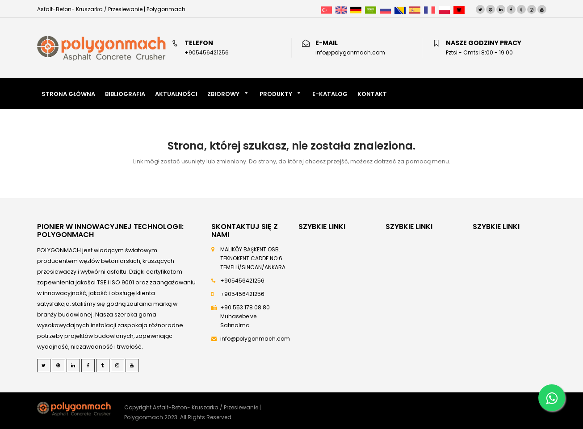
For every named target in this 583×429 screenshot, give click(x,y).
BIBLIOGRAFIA (125, 94)
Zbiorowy (223, 94)
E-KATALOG (330, 94)
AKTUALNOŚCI (176, 94)
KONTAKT (372, 94)
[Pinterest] (490, 9)
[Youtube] (541, 9)
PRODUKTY (276, 94)
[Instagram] (531, 9)
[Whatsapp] (551, 397)
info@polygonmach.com (255, 338)
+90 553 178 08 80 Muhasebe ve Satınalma (245, 316)
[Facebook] (511, 9)
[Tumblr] (521, 9)
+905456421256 (242, 280)
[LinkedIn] (500, 9)
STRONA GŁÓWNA (68, 94)
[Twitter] (480, 9)
